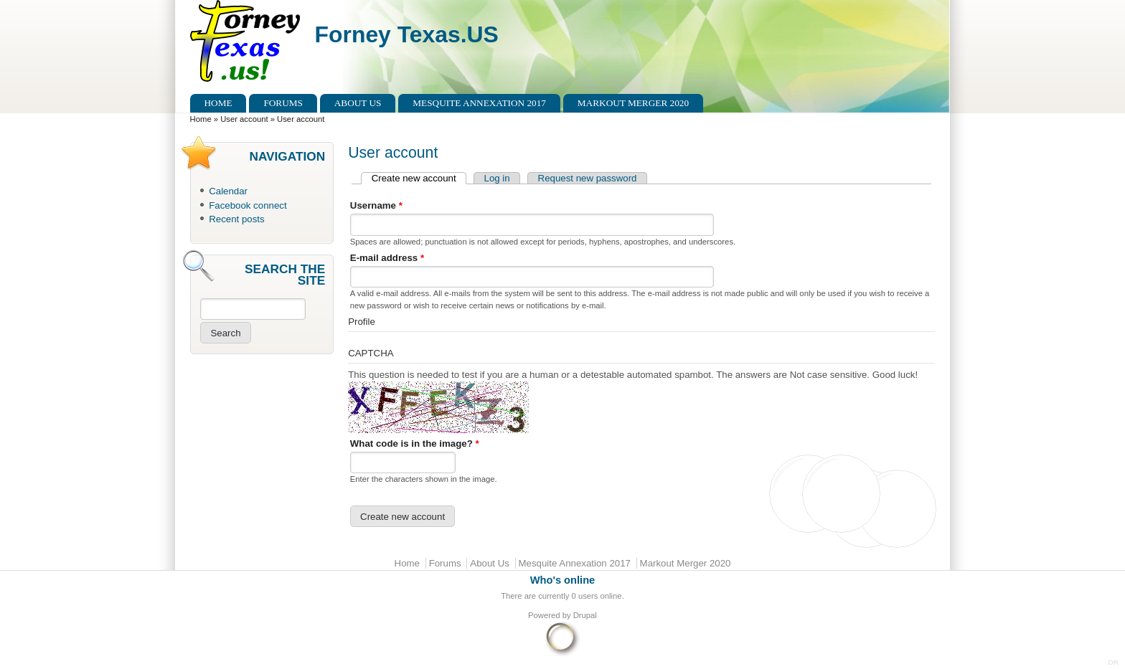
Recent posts (236, 219)
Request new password (587, 178)
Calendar (228, 191)
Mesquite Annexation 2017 (479, 103)
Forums (283, 103)
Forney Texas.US (407, 34)
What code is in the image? (414, 443)
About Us (358, 103)
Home (218, 103)
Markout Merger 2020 (633, 103)
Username (376, 205)
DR (1113, 662)
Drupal (585, 615)
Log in (497, 178)
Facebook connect (247, 205)
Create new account (419, 178)
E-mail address (387, 257)
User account (244, 119)
